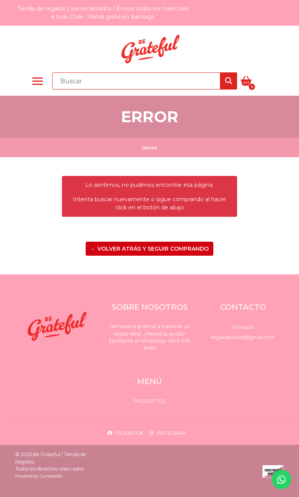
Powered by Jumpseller (38, 476)
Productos (150, 401)
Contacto (243, 327)
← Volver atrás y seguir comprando (149, 248)
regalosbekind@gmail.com (243, 337)
